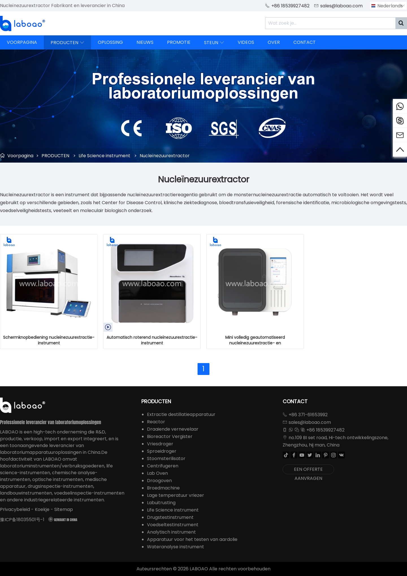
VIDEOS (246, 42)
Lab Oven (157, 473)
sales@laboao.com (341, 6)
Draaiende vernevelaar (172, 429)
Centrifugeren (162, 466)
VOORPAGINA (22, 42)
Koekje (42, 509)
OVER (274, 42)
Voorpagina (20, 155)
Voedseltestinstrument (172, 524)
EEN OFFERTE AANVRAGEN (308, 470)
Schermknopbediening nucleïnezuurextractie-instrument (48, 340)
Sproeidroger (161, 451)
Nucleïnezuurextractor (165, 155)
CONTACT (304, 42)
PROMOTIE (178, 42)
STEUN (214, 42)
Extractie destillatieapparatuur (181, 414)
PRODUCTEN (67, 42)
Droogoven (159, 480)
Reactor (156, 421)
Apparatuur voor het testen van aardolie (192, 539)
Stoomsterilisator (166, 458)
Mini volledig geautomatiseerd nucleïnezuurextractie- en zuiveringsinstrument (255, 340)
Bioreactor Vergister (169, 436)
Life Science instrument (104, 155)
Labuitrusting (161, 502)
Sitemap (63, 509)
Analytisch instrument (171, 532)
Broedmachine (163, 488)
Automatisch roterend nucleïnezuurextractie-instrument (152, 340)
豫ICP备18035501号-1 (22, 519)
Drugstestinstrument (170, 517)
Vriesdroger (160, 444)
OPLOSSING (110, 42)
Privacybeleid (15, 509)
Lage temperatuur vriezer (175, 495)
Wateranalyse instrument (175, 546)
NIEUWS (145, 42)
